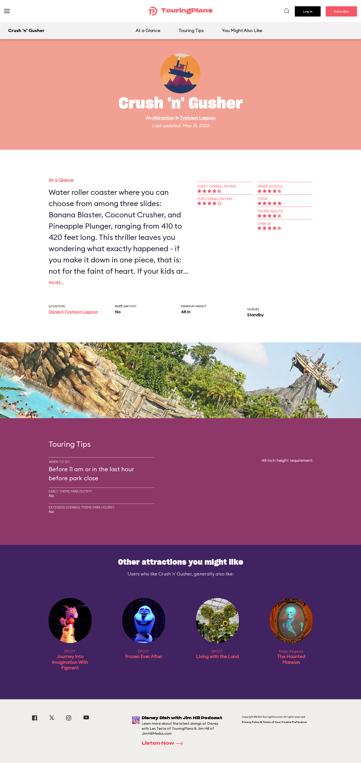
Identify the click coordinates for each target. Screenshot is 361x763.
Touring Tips (191, 30)
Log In (307, 11)
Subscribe (341, 11)
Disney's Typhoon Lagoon (73, 311)
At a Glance (148, 30)
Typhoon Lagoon (197, 118)
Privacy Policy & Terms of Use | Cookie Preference (274, 722)
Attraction (163, 118)
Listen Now (164, 743)
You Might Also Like (242, 30)
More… (56, 282)
